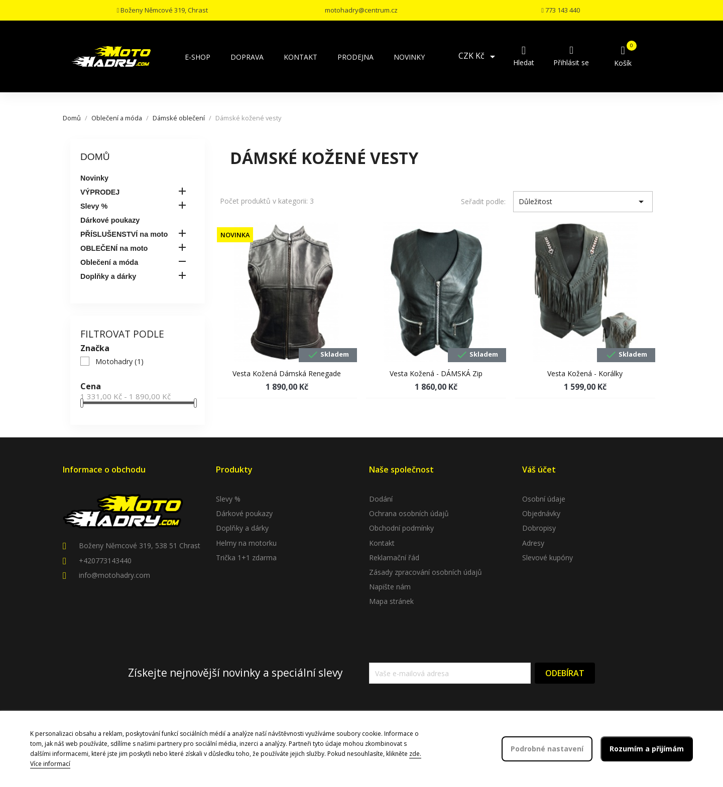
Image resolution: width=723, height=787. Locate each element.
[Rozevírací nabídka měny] (478, 57)
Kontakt (382, 543)
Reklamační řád (394, 557)
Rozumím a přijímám (647, 748)
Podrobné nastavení (547, 748)
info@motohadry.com (114, 575)
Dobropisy (539, 528)
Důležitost (583, 202)
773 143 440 (560, 10)
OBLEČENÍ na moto (114, 248)
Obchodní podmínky (401, 528)
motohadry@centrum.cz (361, 10)
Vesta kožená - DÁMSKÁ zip (436, 373)
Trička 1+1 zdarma (246, 557)
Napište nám (390, 586)
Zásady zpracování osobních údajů (425, 572)
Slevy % (93, 206)
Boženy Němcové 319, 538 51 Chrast (139, 545)
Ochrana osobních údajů (409, 513)
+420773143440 (105, 560)
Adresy (533, 543)
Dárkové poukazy (110, 220)
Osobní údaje (543, 499)
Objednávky (541, 513)
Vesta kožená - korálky (585, 373)
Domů (95, 156)
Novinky (94, 178)
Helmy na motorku (246, 543)
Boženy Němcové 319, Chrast (162, 10)
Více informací (50, 763)
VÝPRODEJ (99, 192)
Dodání (381, 499)
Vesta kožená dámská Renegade (286, 373)
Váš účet (539, 469)
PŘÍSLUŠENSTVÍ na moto (124, 234)
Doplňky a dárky (108, 276)
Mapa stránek (391, 601)
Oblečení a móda (109, 262)
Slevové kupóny (547, 557)
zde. (415, 753)
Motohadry (119, 361)
